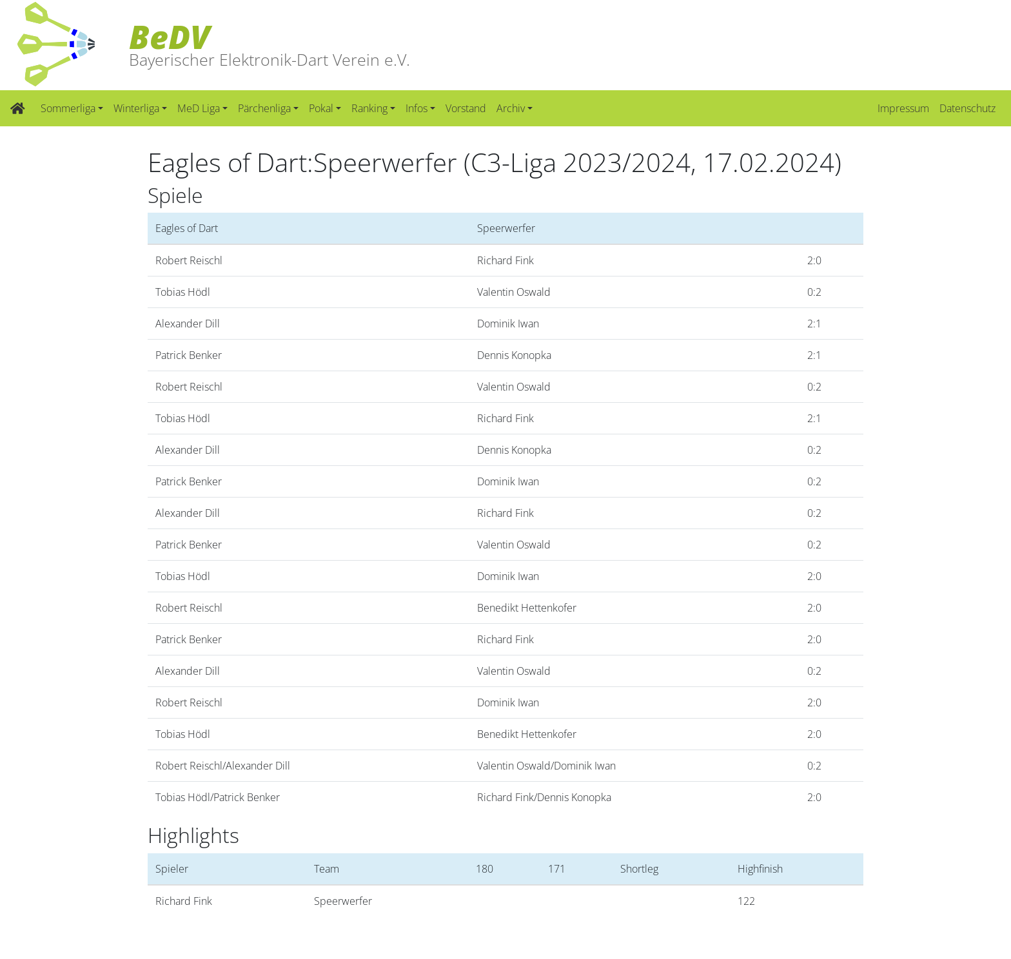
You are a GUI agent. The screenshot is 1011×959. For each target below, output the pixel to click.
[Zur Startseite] (17, 108)
